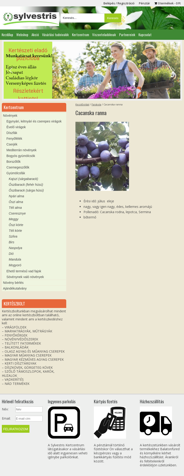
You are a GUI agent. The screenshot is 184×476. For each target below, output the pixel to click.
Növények (10, 115)
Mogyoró (15, 265)
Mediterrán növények (21, 150)
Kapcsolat (145, 34)
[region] (92, 70)
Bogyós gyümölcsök (20, 156)
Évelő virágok (16, 127)
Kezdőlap (7, 34)
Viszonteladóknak (104, 34)
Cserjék (11, 144)
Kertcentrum (80, 34)
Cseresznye (17, 213)
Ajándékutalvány (15, 288)
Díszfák (11, 133)
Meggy (13, 219)
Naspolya (15, 248)
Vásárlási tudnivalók (55, 34)
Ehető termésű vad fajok (23, 271)
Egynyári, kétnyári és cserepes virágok (34, 121)
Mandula (15, 259)
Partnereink (127, 34)
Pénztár (144, 3)
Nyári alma (16, 196)
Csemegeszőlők (17, 167)
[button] (92, 70)
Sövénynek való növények (25, 277)
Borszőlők (13, 161)
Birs (11, 242)
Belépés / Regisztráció (119, 3)
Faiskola (96, 104)
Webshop (22, 34)
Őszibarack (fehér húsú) (26, 184)
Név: (5, 409)
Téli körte (15, 230)
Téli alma (15, 207)
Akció (35, 34)
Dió (11, 253)
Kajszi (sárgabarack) (23, 179)
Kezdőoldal (82, 104)
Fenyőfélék (14, 138)
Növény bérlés (13, 282)
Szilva (13, 236)
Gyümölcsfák (15, 173)
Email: (6, 418)
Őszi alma (16, 202)
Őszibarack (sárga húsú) (26, 190)
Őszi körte (16, 225)
